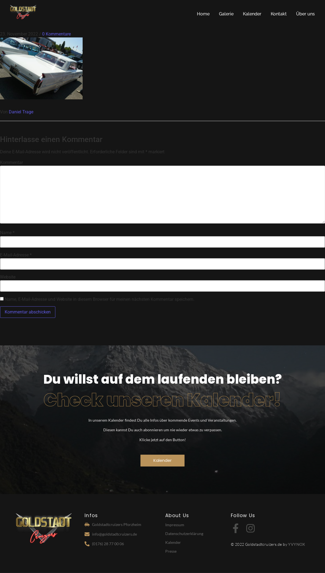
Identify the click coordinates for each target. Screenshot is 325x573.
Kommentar (11, 162)
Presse (171, 551)
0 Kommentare (56, 34)
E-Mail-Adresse (16, 255)
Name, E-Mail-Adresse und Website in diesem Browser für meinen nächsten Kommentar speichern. (99, 299)
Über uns (305, 14)
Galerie (226, 14)
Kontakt (279, 14)
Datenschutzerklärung (184, 533)
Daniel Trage (21, 111)
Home (203, 14)
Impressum (174, 524)
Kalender (252, 14)
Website (7, 277)
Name (7, 233)
